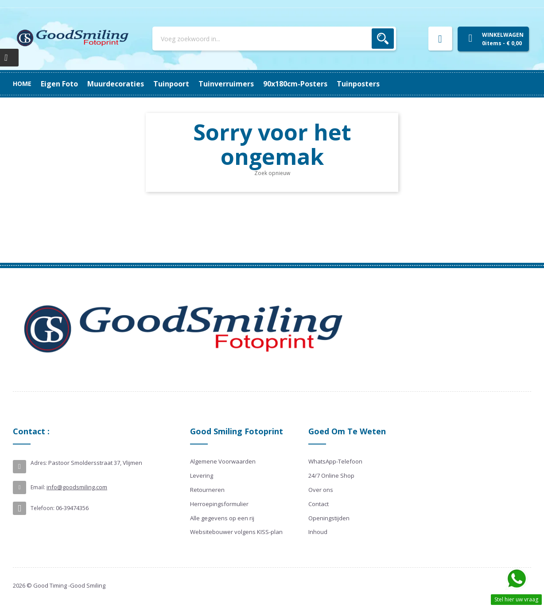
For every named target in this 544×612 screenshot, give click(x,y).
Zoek (383, 38)
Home (22, 83)
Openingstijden (329, 518)
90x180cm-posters (126, 84)
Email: (38, 487)
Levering (201, 475)
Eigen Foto (367, 84)
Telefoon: (42, 508)
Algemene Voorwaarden (223, 461)
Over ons (320, 490)
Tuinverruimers (197, 84)
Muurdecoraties (310, 84)
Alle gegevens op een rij (222, 518)
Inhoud (317, 532)
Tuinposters (62, 84)
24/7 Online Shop (331, 475)
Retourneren (207, 490)
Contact (318, 504)
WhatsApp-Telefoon (335, 461)
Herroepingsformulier (219, 504)
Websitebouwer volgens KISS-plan (236, 532)
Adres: (39, 463)
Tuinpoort (253, 84)
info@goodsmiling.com (77, 487)
